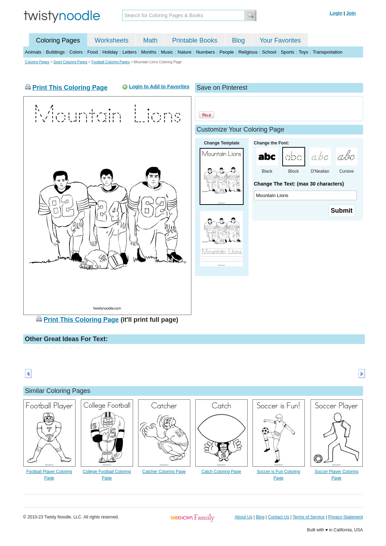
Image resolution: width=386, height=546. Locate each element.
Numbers (205, 52)
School (269, 52)
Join (351, 13)
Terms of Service (308, 517)
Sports (287, 52)
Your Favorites (280, 40)
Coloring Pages (58, 40)
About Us (243, 517)
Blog (238, 40)
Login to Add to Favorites (159, 86)
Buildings (55, 52)
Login (336, 13)
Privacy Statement (345, 517)
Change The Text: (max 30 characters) (299, 184)
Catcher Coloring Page (164, 471)
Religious (247, 52)
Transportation (327, 52)
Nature (184, 52)
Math (150, 40)
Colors (76, 52)
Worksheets (112, 40)
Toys (303, 52)
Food (92, 52)
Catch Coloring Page (221, 471)
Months (149, 52)
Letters (129, 52)
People (226, 52)
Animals (33, 52)
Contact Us (278, 517)
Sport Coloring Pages (70, 62)
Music (167, 52)
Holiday (110, 52)
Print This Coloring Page (70, 87)
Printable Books (194, 40)
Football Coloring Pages (111, 62)
